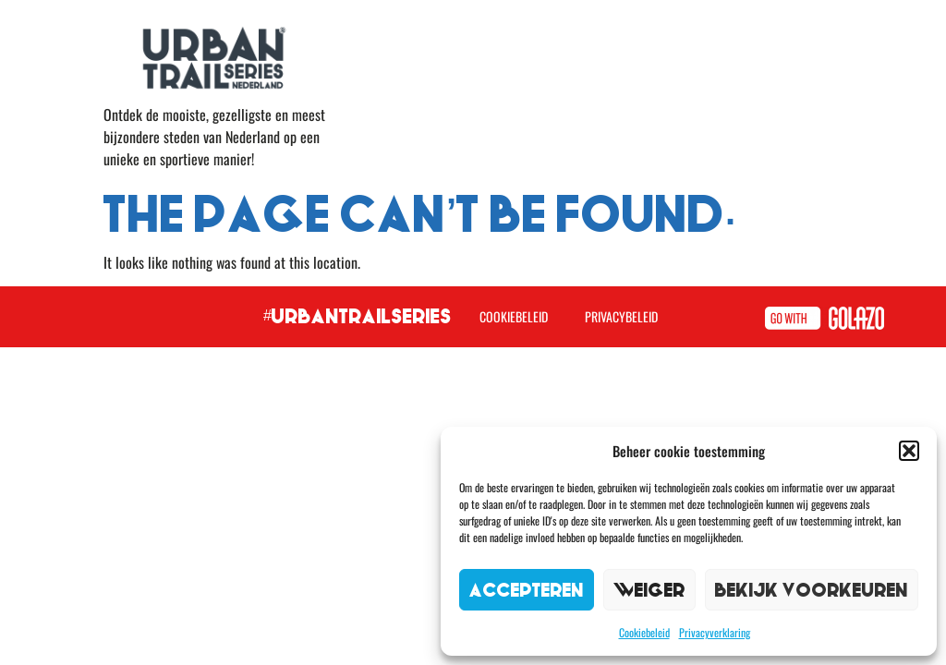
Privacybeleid (621, 316)
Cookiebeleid (644, 632)
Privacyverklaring (714, 632)
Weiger (649, 590)
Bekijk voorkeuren (811, 590)
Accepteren (526, 590)
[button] (909, 450)
